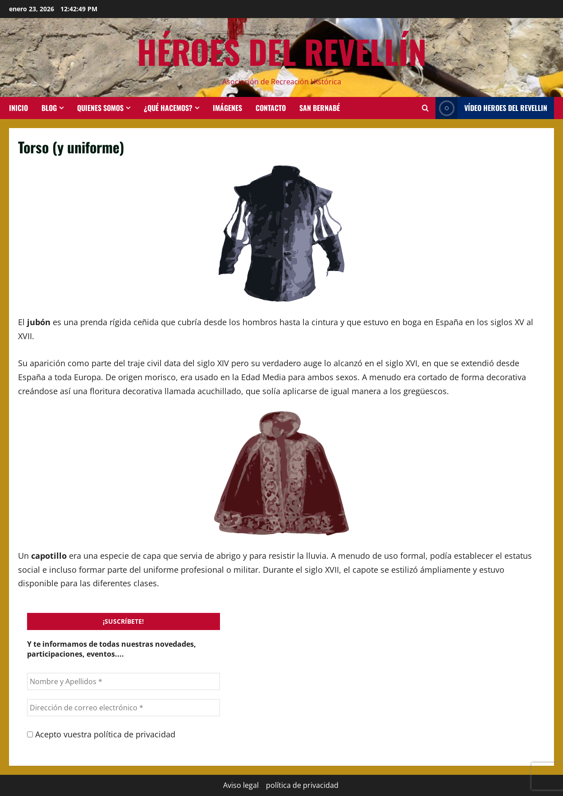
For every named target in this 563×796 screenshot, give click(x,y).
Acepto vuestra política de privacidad (101, 734)
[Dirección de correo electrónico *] (123, 707)
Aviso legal (241, 785)
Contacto (271, 107)
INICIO (18, 107)
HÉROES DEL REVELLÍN (281, 51)
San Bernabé (319, 107)
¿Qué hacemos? (168, 107)
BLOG (49, 107)
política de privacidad (302, 785)
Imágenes (227, 107)
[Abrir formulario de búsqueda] (425, 108)
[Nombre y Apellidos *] (123, 681)
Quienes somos (100, 107)
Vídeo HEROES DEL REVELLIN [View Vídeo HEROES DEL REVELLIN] (491, 108)
